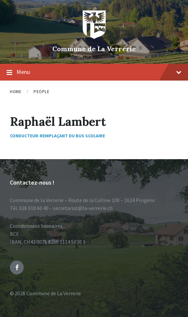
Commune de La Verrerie (94, 49)
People (41, 91)
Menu (94, 72)
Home (15, 91)
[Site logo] (94, 37)
